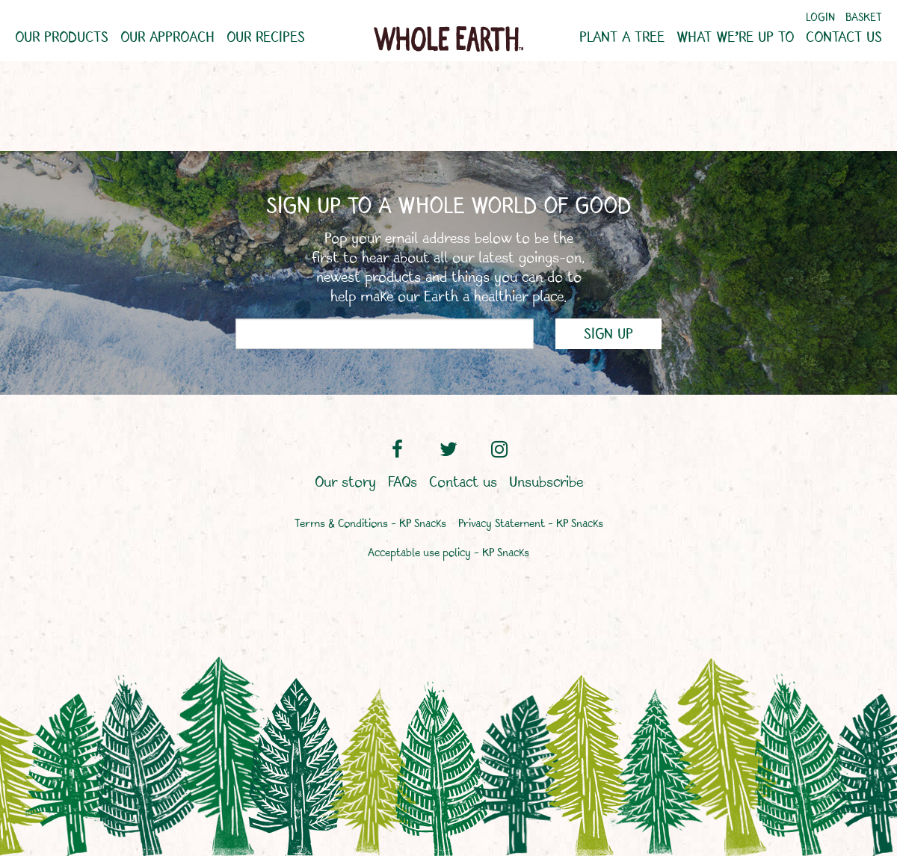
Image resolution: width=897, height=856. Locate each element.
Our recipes (265, 38)
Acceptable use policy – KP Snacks (448, 553)
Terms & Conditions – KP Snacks (370, 524)
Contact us (844, 38)
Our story (345, 483)
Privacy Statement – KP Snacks (530, 524)
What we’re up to (735, 38)
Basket (863, 18)
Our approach (167, 38)
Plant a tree (622, 38)
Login (820, 18)
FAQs (402, 483)
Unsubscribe (546, 483)
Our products (61, 38)
